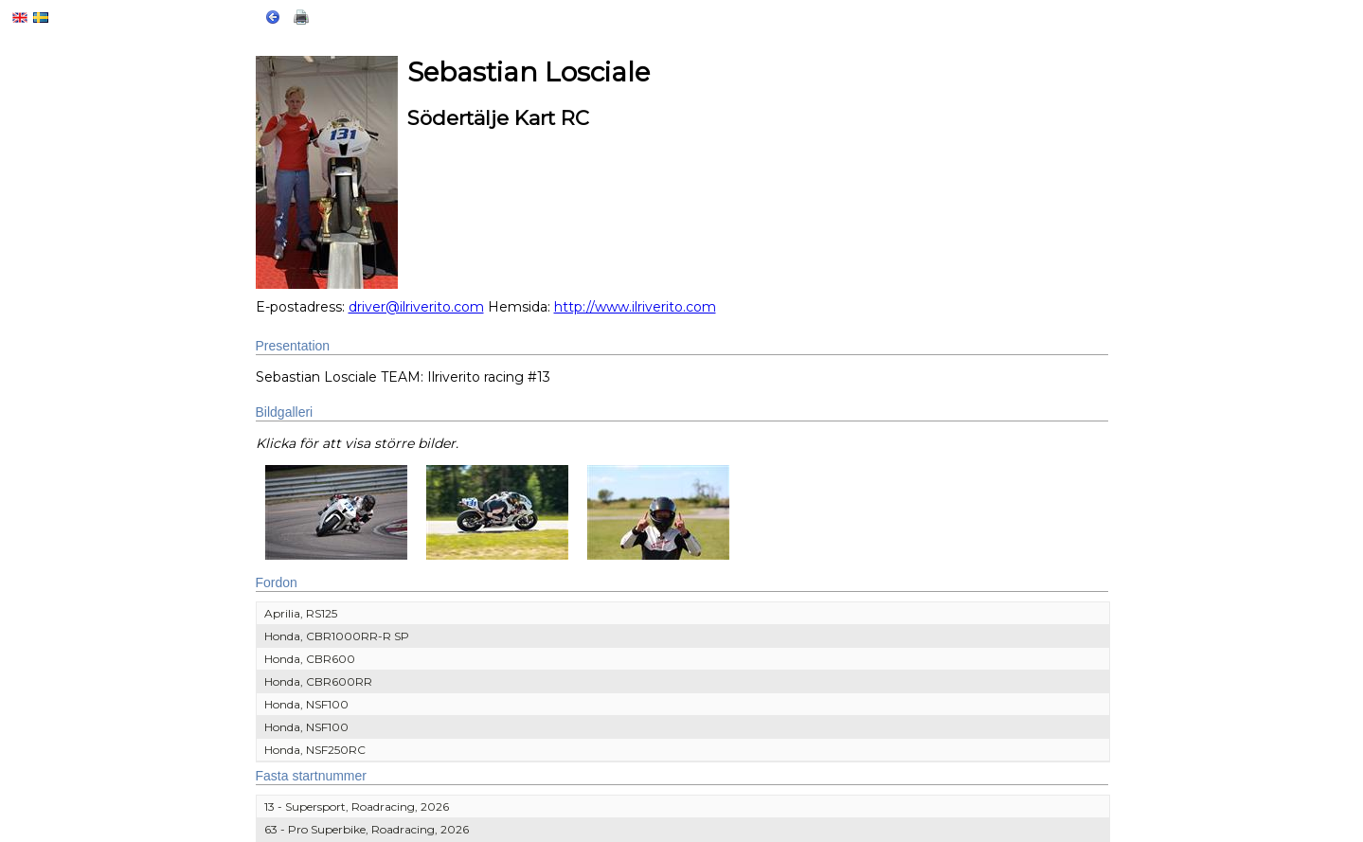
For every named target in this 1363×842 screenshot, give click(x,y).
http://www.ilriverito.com (635, 306)
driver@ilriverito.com (416, 306)
